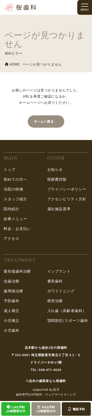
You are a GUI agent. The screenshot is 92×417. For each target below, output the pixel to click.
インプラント (59, 271)
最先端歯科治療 (17, 271)
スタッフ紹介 (15, 198)
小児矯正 (11, 320)
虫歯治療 (11, 280)
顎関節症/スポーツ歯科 (67, 320)
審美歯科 (55, 280)
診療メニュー (15, 218)
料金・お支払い (17, 228)
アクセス (11, 238)
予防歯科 (11, 300)
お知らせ (55, 169)
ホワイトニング (61, 290)
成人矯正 (11, 310)
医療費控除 (57, 179)
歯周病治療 (13, 290)
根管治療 (55, 300)
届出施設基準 (59, 208)
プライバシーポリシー (66, 188)
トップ (9, 169)
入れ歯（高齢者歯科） (66, 310)
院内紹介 (11, 208)
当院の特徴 (13, 188)
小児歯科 (11, 330)
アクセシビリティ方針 (66, 198)
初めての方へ (15, 179)
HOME (12, 64)
